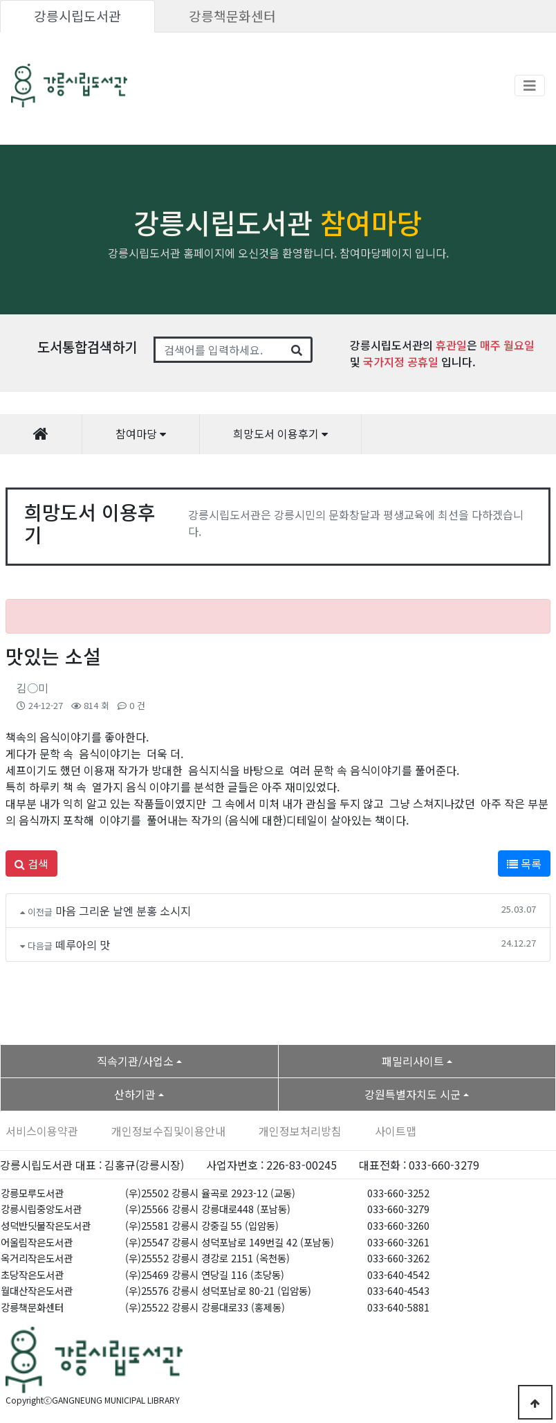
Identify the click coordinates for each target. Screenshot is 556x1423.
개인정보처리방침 (300, 1130)
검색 (31, 863)
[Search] (219, 350)
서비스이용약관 (42, 1130)
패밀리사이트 (413, 1061)
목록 (524, 863)
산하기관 (135, 1094)
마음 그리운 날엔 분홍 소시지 (123, 910)
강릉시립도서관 (77, 16)
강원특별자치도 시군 (412, 1094)
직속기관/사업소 (135, 1061)
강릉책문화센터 (232, 16)
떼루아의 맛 (82, 944)
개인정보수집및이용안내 (168, 1130)
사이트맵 (395, 1130)
